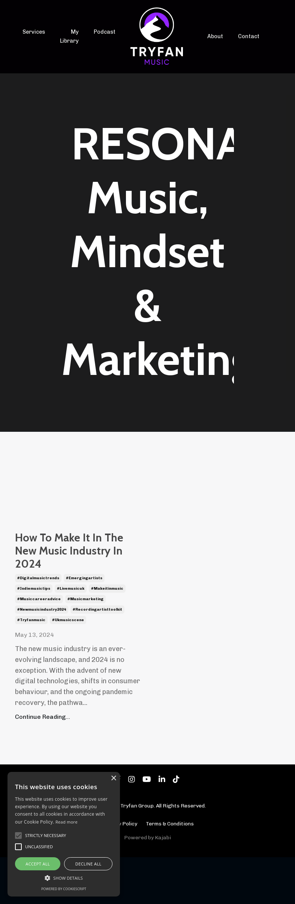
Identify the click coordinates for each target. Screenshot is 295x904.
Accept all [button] (37, 864)
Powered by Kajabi (147, 885)
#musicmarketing (85, 646)
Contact (248, 36)
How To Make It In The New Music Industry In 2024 (75, 574)
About (215, 36)
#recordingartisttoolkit (97, 656)
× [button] (113, 778)
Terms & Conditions (170, 870)
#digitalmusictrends (38, 625)
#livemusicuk (70, 635)
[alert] (63, 834)
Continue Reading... (42, 763)
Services (33, 32)
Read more (66, 822)
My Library (69, 36)
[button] (63, 878)
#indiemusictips (33, 635)
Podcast (104, 32)
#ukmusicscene (68, 667)
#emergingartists (84, 625)
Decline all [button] (88, 864)
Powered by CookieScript (63, 888)
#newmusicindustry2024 (41, 656)
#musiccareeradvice (39, 646)
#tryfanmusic (31, 667)
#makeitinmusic (107, 635)
